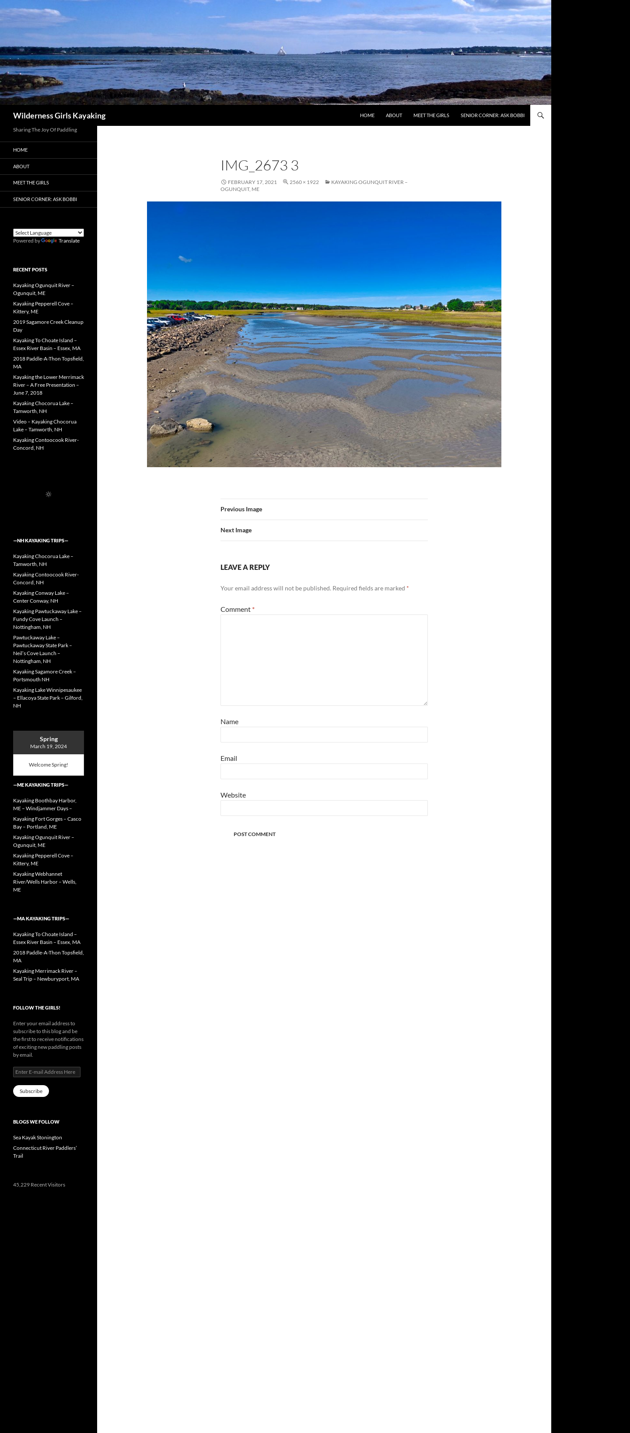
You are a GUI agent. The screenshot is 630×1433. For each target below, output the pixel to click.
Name (229, 721)
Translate (60, 240)
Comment (237, 609)
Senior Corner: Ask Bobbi (493, 115)
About (394, 115)
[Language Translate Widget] (48, 233)
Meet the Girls (431, 115)
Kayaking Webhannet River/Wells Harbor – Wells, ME (45, 882)
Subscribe (31, 1091)
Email (228, 758)
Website (233, 795)
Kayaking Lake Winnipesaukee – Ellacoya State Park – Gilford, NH (48, 698)
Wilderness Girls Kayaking (59, 115)
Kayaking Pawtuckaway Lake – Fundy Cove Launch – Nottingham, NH (47, 619)
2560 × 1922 (304, 182)
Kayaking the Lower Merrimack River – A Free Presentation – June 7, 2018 (48, 385)
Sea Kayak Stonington (37, 1137)
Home (367, 115)
